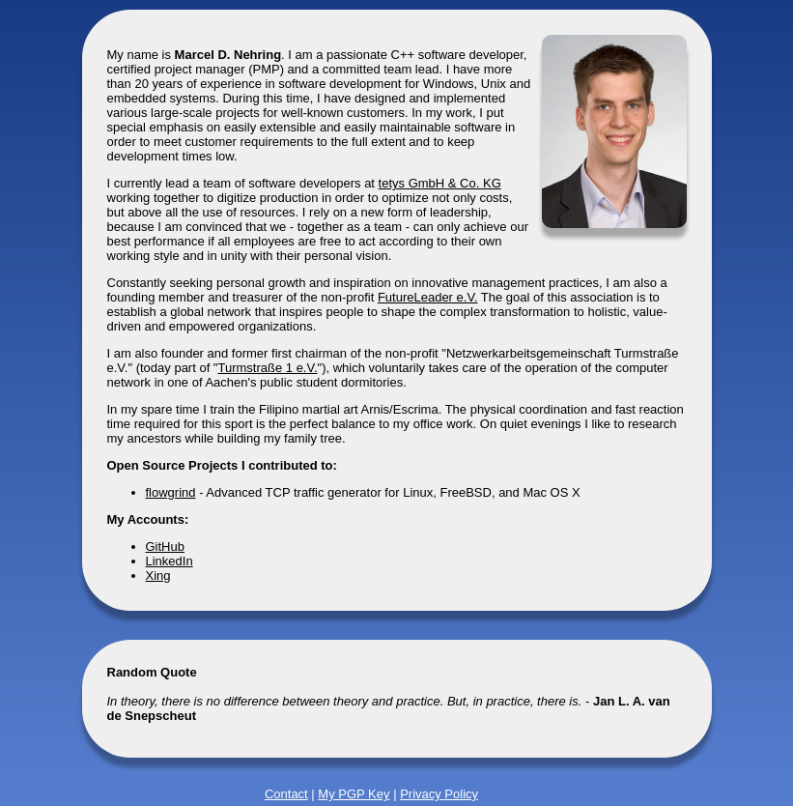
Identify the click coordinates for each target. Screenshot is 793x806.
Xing (158, 575)
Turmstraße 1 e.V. (267, 367)
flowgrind (171, 492)
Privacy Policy (439, 794)
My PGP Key (353, 794)
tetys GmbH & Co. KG (440, 183)
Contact (286, 794)
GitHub (165, 546)
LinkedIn (169, 561)
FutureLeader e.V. (428, 297)
